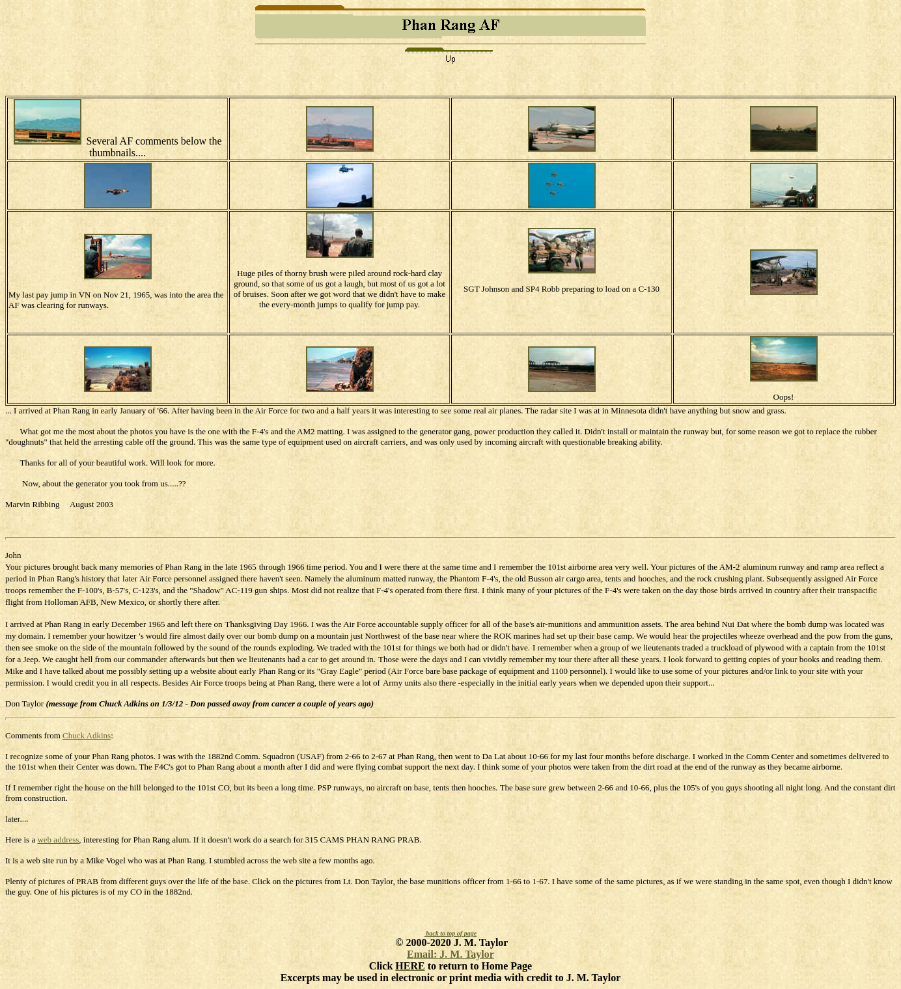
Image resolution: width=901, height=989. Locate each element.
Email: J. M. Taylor (450, 954)
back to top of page (450, 933)
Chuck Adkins (86, 735)
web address (58, 839)
